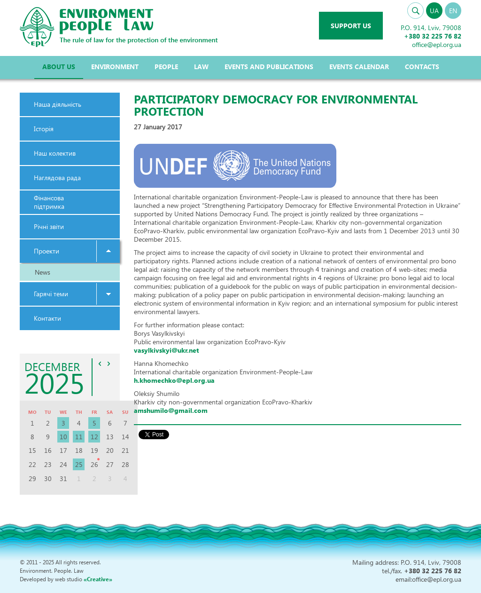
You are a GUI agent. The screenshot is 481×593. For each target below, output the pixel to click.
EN (453, 10)
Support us (351, 25)
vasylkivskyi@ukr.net (166, 350)
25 (79, 464)
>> (109, 363)
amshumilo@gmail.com (171, 410)
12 (94, 436)
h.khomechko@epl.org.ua (174, 380)
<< (100, 363)
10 (63, 436)
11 (79, 436)
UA (434, 10)
